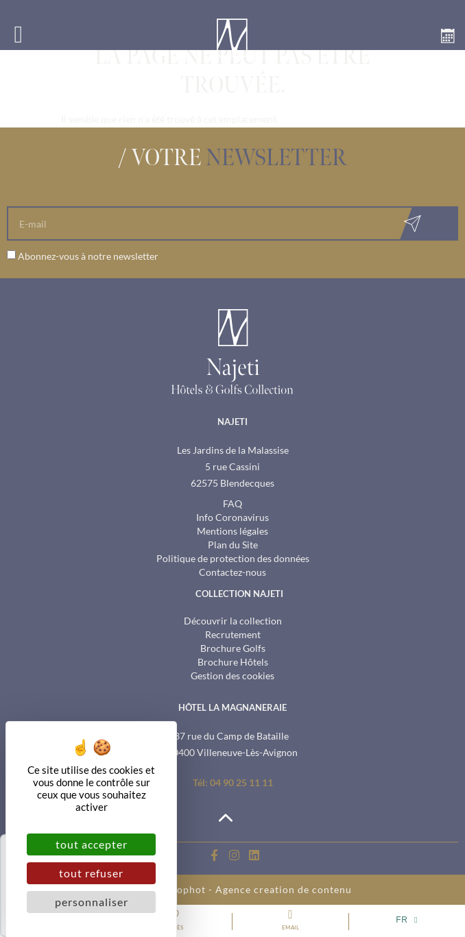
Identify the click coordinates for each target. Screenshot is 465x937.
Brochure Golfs (232, 648)
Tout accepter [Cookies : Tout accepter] (92, 844)
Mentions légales (232, 531)
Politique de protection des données (232, 558)
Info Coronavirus (232, 517)
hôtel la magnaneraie (232, 707)
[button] (18, 34)
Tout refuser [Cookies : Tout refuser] (91, 872)
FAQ (232, 503)
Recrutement (233, 634)
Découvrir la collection (233, 620)
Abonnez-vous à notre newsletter (88, 256)
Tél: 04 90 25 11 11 (233, 782)
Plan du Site (233, 544)
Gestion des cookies (232, 675)
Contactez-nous (232, 572)
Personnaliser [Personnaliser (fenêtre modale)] (91, 901)
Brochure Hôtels (233, 662)
